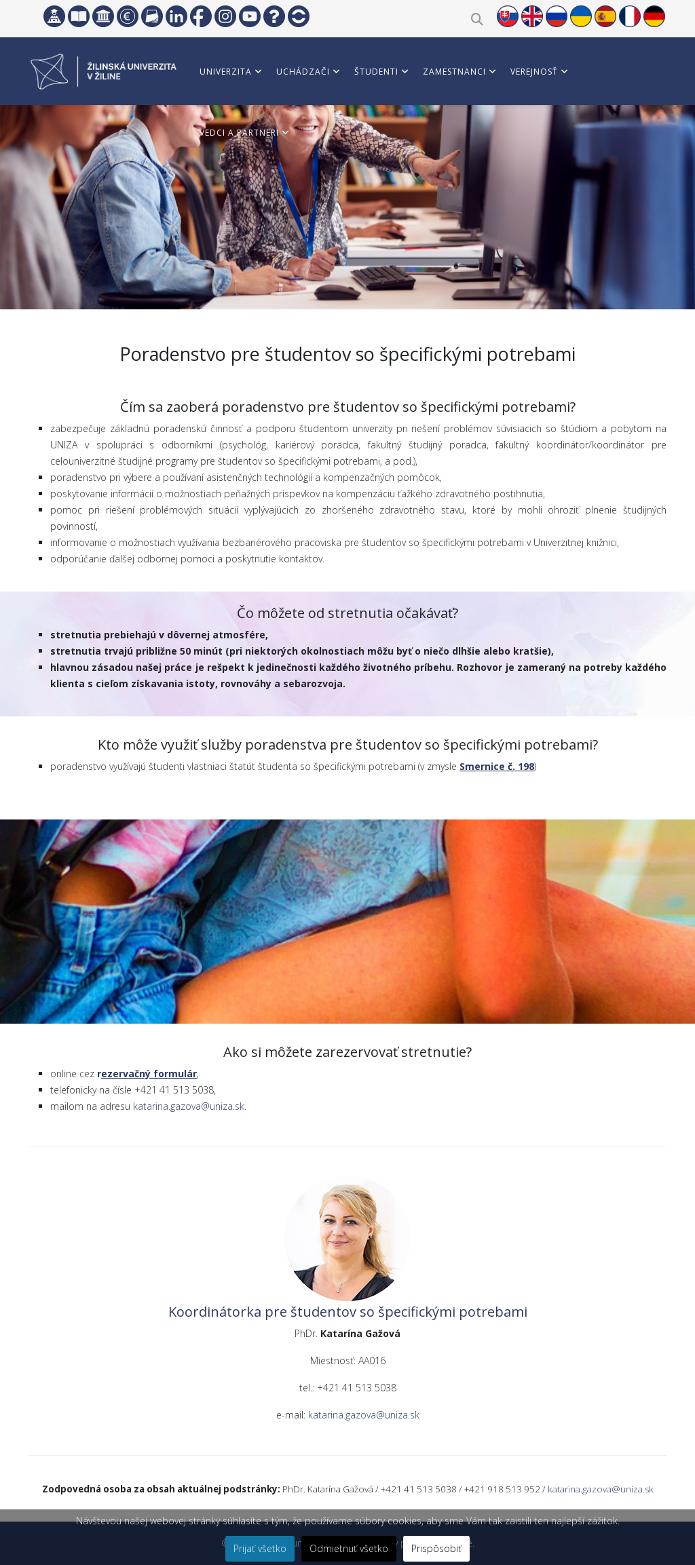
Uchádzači (303, 71)
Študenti (376, 71)
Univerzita (226, 71)
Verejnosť (534, 71)
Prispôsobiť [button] (436, 1548)
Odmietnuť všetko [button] (348, 1548)
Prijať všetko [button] (259, 1548)
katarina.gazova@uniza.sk (188, 1106)
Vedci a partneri (239, 132)
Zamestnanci (454, 71)
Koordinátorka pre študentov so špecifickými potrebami (347, 1311)
